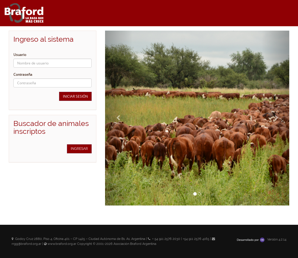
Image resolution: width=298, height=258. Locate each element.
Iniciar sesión (75, 96)
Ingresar (79, 149)
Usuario (19, 54)
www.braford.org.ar (61, 244)
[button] (119, 118)
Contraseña (22, 74)
